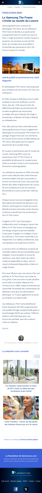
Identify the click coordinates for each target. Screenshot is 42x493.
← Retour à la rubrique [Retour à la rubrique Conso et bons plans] (20, 439)
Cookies (31, 481)
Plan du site (5, 481)
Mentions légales (16, 481)
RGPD (25, 481)
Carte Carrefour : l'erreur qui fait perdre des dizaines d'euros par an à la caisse (21, 423)
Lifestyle (17, 7)
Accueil (9, 7)
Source (5, 328)
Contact (38, 481)
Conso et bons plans (29, 7)
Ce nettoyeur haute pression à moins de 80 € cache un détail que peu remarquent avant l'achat (21, 388)
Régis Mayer (11, 343)
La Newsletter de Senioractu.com (21, 456)
